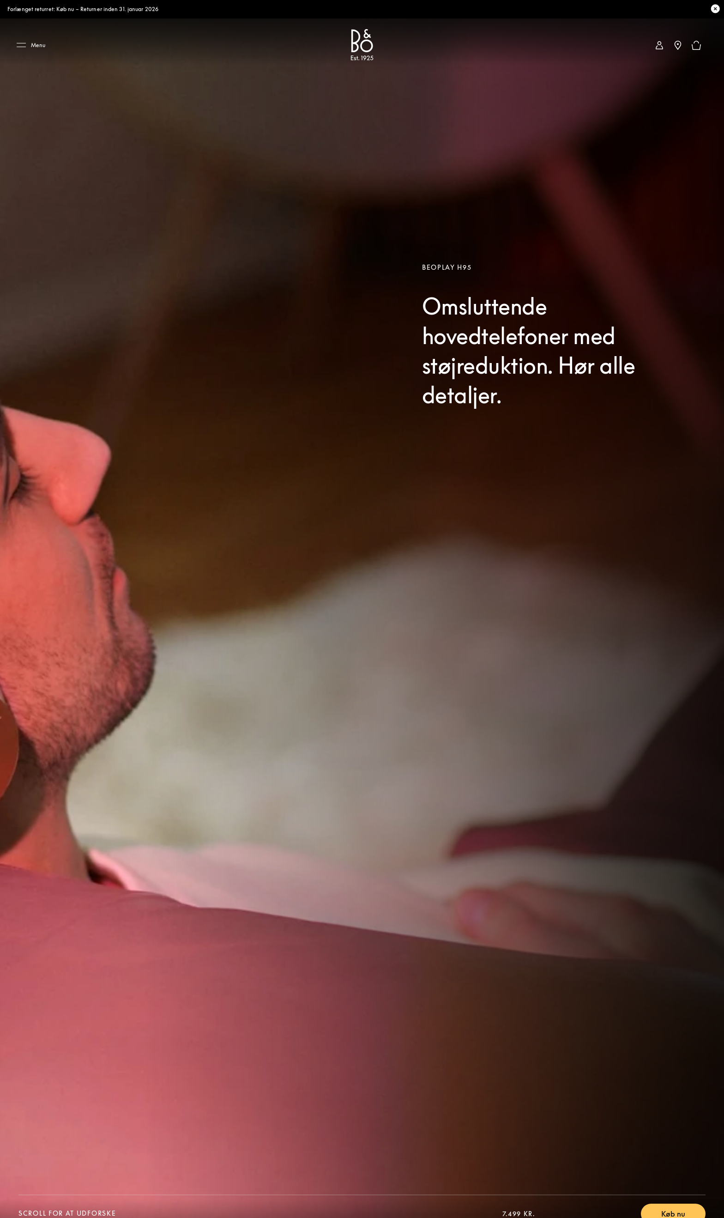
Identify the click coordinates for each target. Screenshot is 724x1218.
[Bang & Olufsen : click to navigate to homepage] (362, 45)
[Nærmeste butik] (677, 45)
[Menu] (34, 45)
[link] (659, 45)
